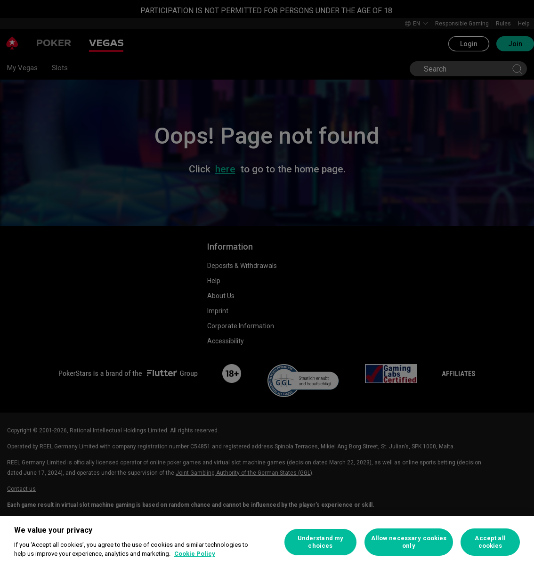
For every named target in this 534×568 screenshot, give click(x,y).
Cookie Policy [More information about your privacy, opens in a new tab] (194, 553)
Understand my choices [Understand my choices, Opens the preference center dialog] (321, 542)
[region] (267, 542)
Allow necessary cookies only (409, 542)
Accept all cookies (490, 542)
